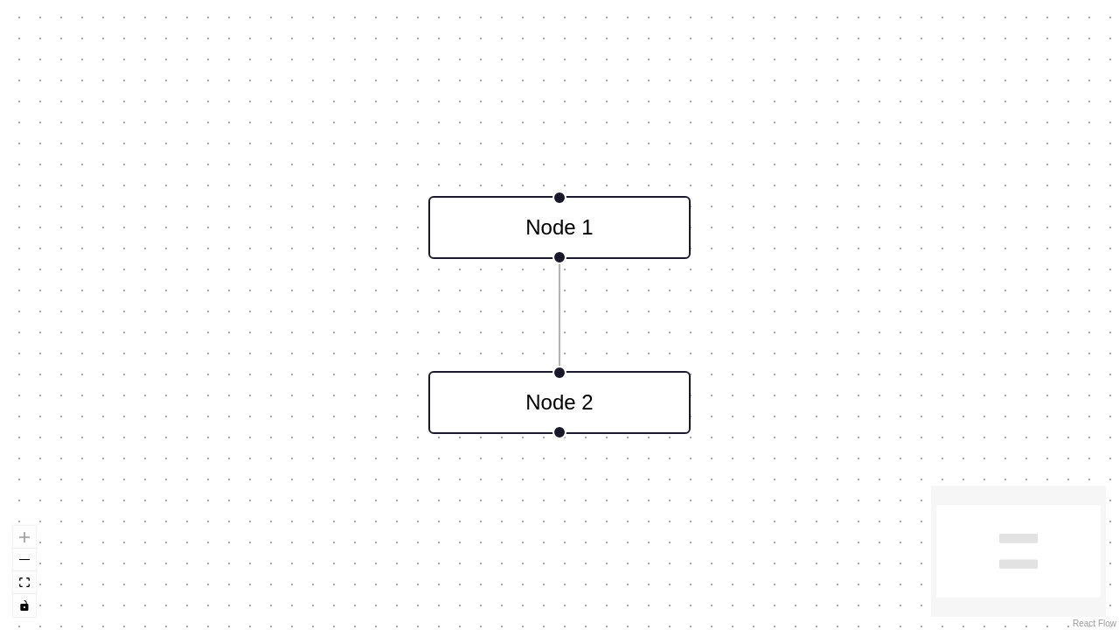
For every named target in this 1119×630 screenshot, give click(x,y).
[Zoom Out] (24, 560)
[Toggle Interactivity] (24, 605)
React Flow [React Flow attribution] (1094, 623)
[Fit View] (24, 582)
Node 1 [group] (559, 227)
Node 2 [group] (559, 402)
